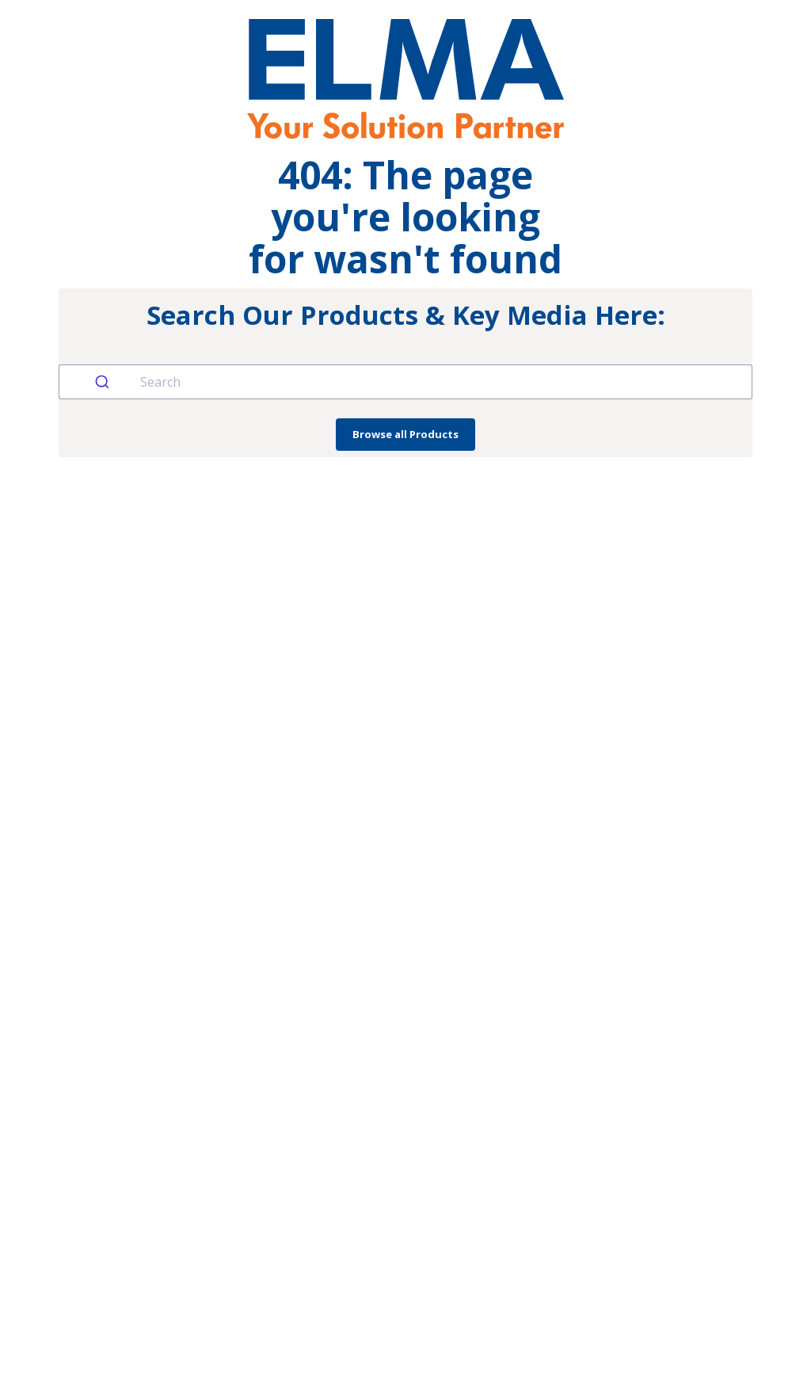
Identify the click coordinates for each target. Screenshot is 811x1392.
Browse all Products (405, 434)
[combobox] (405, 381)
